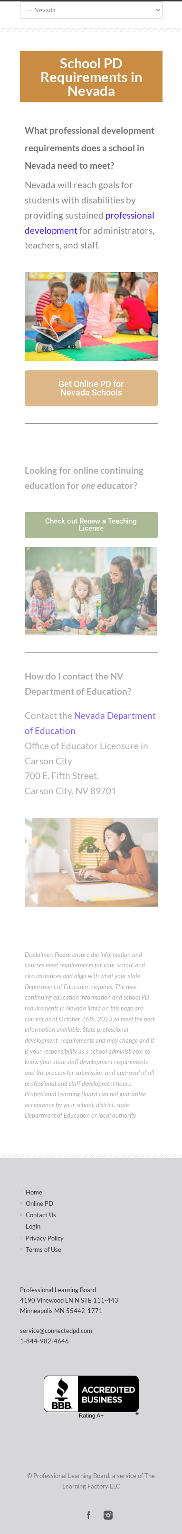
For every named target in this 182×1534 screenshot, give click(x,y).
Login (33, 1226)
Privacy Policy (45, 1238)
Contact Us (41, 1215)
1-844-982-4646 (44, 1341)
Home (34, 1192)
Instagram (107, 1515)
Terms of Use (43, 1249)
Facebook (88, 1515)
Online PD (39, 1203)
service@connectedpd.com (56, 1330)
